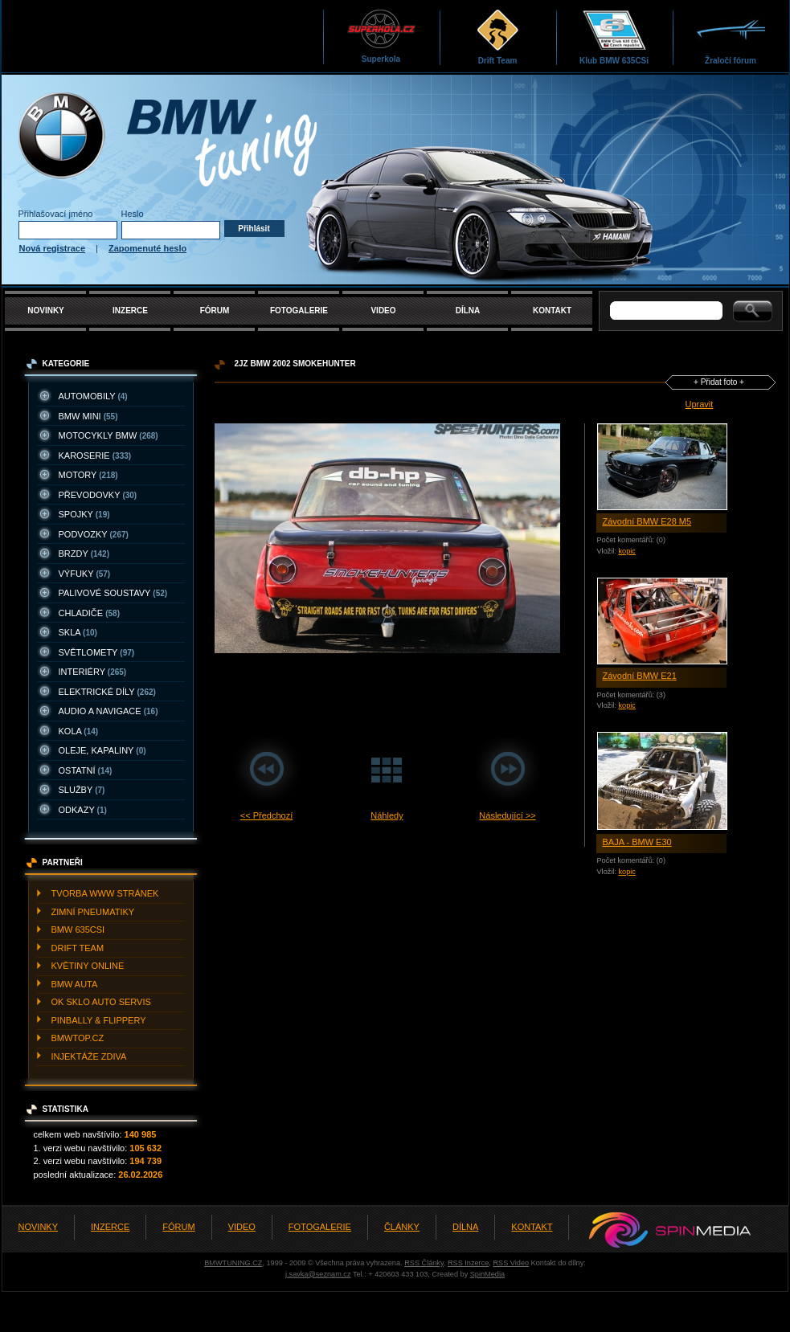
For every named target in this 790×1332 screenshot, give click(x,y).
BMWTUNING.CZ (233, 1263)
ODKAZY (83, 810)
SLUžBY (82, 790)
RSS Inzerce (468, 1263)
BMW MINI (88, 416)
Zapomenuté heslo (147, 248)
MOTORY (88, 475)
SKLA (78, 632)
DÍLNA (468, 310)
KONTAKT (552, 310)
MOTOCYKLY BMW (108, 435)
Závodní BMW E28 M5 (647, 521)
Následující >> (507, 815)
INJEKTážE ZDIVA (89, 1056)
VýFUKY (85, 573)
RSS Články (424, 1263)
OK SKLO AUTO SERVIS (101, 1002)
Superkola (381, 35)
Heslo (132, 214)
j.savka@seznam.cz (318, 1274)
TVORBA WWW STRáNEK (105, 893)
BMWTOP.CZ (77, 1038)
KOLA (79, 731)
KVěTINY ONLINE (88, 965)
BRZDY (84, 553)
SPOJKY (84, 514)
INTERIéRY (93, 671)
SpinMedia (487, 1274)
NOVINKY (45, 310)
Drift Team (498, 36)
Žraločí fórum (731, 36)
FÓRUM (215, 310)
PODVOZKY (94, 534)
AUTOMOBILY (93, 396)
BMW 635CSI (78, 929)
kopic (626, 551)
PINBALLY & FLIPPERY (98, 1020)
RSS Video (511, 1263)
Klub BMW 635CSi (614, 36)
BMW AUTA (74, 984)
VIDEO (382, 310)
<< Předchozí (266, 815)
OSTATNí (86, 770)
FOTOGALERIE (299, 310)
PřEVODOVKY (98, 495)
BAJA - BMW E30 (637, 842)
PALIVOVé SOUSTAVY (113, 593)
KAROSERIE (95, 455)
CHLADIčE (89, 613)
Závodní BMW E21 (640, 675)
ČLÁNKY (402, 1227)
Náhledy (386, 815)
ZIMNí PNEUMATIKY (93, 912)
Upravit (700, 404)
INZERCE (130, 310)
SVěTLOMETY (97, 652)
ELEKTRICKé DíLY (107, 692)
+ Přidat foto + (719, 382)
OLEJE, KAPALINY (102, 750)
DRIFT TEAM (77, 948)
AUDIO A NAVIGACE (108, 711)
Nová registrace (52, 248)
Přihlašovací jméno (55, 214)
